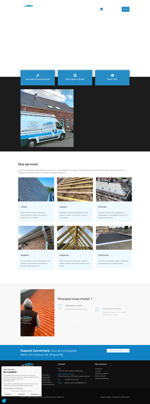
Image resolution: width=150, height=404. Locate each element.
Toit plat (98, 371)
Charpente (65, 251)
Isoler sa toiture (100, 376)
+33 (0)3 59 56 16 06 (111, 9)
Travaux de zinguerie (101, 373)
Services (82, 9)
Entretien (99, 208)
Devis (125, 9)
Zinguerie (29, 251)
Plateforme (100, 251)
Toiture (29, 208)
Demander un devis (117, 350)
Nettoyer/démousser (102, 378)
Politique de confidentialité (121, 397)
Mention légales (106, 397)
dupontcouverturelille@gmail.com (75, 383)
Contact (93, 9)
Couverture (98, 369)
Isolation (64, 208)
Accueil (70, 9)
